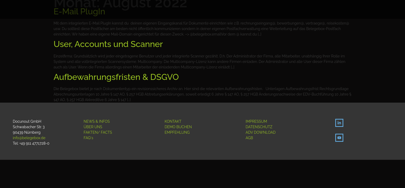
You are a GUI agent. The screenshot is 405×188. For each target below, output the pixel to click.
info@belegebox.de (29, 138)
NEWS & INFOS (97, 121)
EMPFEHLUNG (177, 132)
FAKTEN (91, 132)
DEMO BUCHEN (178, 127)
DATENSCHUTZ (259, 127)
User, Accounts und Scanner (108, 44)
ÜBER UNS (93, 127)
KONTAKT (173, 121)
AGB (249, 138)
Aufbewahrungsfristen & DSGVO (116, 77)
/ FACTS (105, 132)
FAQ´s (88, 138)
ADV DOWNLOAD (261, 132)
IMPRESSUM (256, 121)
